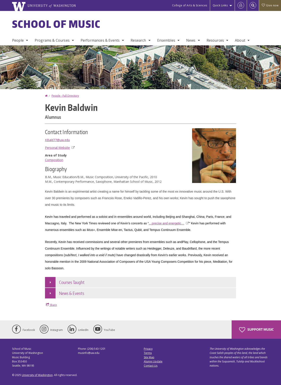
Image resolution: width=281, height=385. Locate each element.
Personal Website (60, 147)
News (191, 40)
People (18, 40)
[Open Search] (253, 5)
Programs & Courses (52, 40)
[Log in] (241, 5)
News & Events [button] (71, 293)
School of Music (56, 24)
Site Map (149, 357)
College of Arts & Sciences (189, 5)
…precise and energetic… (169, 223)
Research (138, 40)
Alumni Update (153, 361)
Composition (54, 160)
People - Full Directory (65, 96)
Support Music (256, 330)
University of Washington (37, 375)
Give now (270, 5)
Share (51, 305)
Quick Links (220, 5)
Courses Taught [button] (72, 282)
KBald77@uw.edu (57, 140)
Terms (148, 353)
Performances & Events (100, 40)
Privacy (148, 349)
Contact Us (150, 365)
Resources (215, 40)
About (240, 40)
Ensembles (166, 40)
